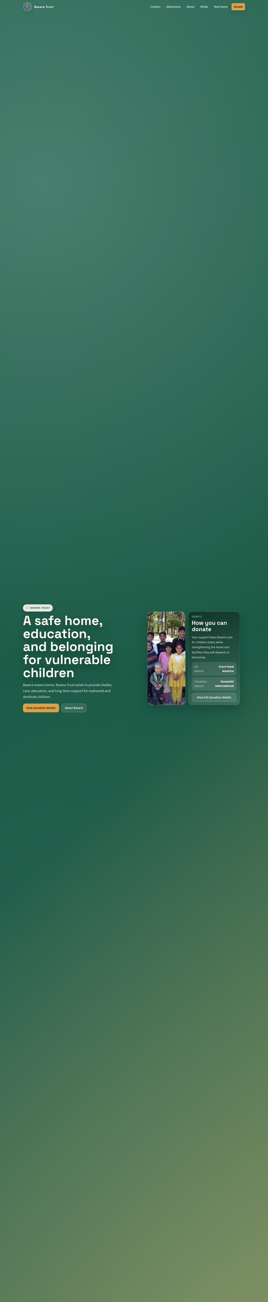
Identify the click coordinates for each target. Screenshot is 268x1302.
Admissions (173, 7)
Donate (238, 7)
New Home (221, 7)
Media (204, 7)
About (190, 7)
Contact (155, 7)
